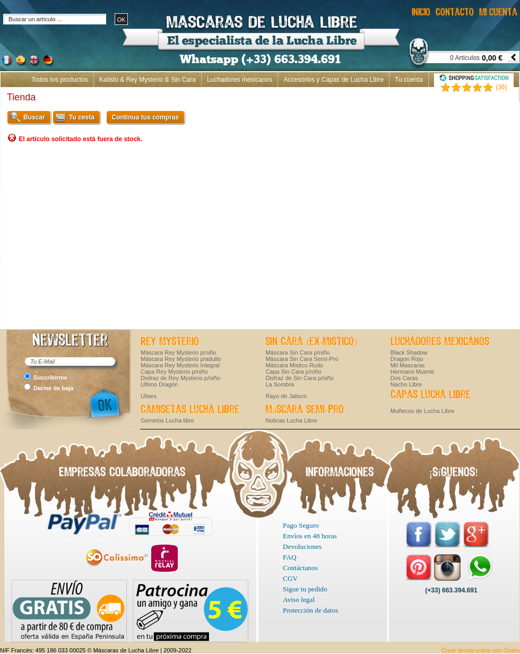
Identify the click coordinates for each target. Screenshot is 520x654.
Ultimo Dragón (159, 384)
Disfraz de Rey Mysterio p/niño (180, 378)
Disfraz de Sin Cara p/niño (299, 378)
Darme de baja (53, 388)
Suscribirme (50, 377)
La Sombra (279, 384)
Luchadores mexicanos (239, 79)
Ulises (149, 396)
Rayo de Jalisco (286, 396)
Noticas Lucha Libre (291, 420)
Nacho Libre (406, 384)
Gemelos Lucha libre (167, 420)
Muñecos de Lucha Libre (422, 411)
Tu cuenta (409, 79)
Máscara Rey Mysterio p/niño (178, 352)
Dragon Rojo (407, 359)
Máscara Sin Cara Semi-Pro (301, 359)
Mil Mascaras (408, 365)
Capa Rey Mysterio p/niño (174, 371)
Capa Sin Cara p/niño (293, 371)
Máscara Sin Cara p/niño (297, 352)
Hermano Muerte (413, 371)
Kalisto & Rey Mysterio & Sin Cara (147, 79)
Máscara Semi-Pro (304, 410)
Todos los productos (59, 79)
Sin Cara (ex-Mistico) (311, 342)
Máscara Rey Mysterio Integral (180, 365)
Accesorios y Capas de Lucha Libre (333, 79)
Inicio (506, 94)
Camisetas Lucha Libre (190, 410)
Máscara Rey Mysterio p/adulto (181, 359)
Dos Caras (404, 378)
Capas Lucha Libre (431, 395)
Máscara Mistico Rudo (294, 365)
